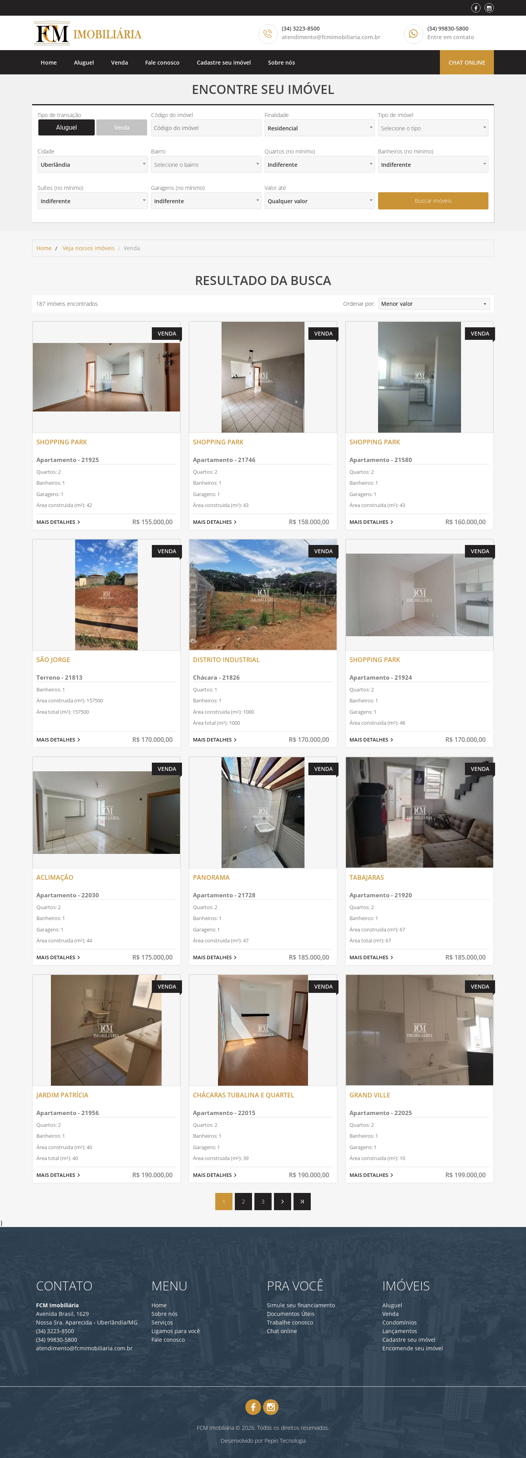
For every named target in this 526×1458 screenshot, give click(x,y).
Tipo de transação (59, 115)
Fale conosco (162, 62)
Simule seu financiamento (301, 1305)
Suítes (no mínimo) (60, 187)
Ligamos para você (175, 1331)
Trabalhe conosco (290, 1322)
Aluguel (84, 62)
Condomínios (399, 1322)
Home (49, 62)
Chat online (467, 62)
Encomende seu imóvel (412, 1348)
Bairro (158, 151)
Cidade (46, 151)
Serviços (162, 1322)
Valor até (275, 187)
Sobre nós (281, 62)
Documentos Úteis (291, 1313)
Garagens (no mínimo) (178, 187)
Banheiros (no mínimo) (405, 151)
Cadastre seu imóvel (224, 62)
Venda (119, 62)
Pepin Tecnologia (285, 1440)
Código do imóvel (172, 115)
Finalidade (277, 115)
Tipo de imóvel (395, 115)
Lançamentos (399, 1331)
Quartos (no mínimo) (290, 151)
